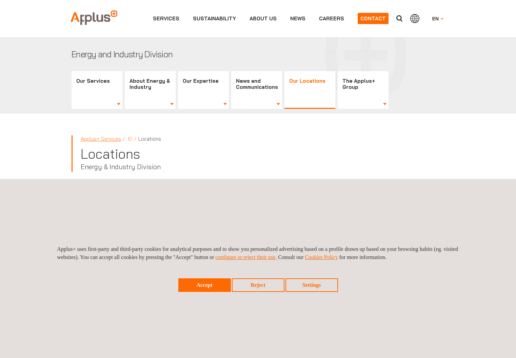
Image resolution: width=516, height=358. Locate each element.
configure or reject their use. (246, 257)
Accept (204, 285)
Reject (258, 285)
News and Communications (257, 84)
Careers (331, 18)
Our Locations (307, 81)
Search (399, 18)
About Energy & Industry (150, 84)
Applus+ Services (101, 139)
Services (166, 18)
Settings (311, 285)
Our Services (93, 81)
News (297, 18)
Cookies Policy (321, 257)
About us (263, 18)
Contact (373, 18)
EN (437, 18)
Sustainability (214, 18)
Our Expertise (201, 81)
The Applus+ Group (358, 84)
